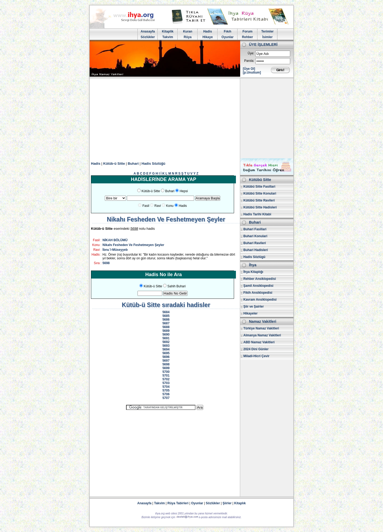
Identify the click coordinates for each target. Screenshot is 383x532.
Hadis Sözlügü (254, 257)
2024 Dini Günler (256, 349)
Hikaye (207, 37)
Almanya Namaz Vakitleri (262, 335)
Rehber (247, 37)
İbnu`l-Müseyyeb (115, 250)
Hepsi (184, 191)
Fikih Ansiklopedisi (257, 293)
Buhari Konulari (255, 236)
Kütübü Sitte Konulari (259, 193)
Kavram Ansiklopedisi (260, 299)
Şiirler (227, 503)
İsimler (267, 37)
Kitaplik (167, 31)
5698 (106, 263)
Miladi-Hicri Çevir (256, 356)
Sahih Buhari (176, 286)
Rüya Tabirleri (178, 503)
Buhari (133, 164)
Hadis (207, 31)
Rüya (188, 37)
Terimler (267, 31)
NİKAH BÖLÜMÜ (114, 240)
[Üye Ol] (249, 69)
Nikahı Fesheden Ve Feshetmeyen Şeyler (133, 245)
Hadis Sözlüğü (153, 164)
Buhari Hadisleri (255, 250)
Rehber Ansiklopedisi (259, 279)
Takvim (167, 37)
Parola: (249, 61)
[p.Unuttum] (252, 72)
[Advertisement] (191, 118)
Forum (247, 31)
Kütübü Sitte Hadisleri (260, 207)
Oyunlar (228, 37)
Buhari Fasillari (255, 229)
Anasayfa (148, 31)
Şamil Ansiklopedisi (258, 286)
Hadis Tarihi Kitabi (257, 214)
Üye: (251, 53)
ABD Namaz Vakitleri (258, 342)
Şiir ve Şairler (253, 306)
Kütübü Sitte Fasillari (259, 186)
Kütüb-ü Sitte (114, 164)
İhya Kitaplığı (253, 272)
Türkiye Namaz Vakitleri (261, 328)
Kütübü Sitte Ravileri (259, 200)
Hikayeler (250, 313)
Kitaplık (240, 503)
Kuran (187, 31)
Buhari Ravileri (254, 243)
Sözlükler (148, 37)
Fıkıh (227, 31)
